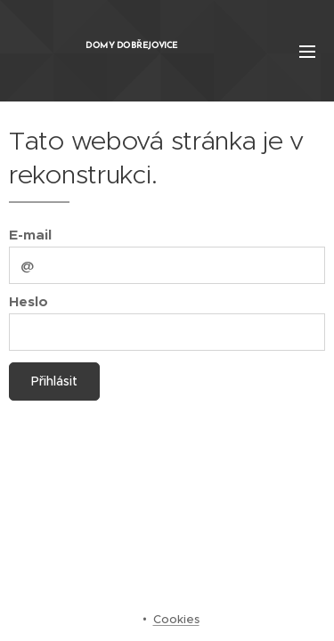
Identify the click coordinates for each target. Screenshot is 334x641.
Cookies (176, 619)
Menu (307, 52)
